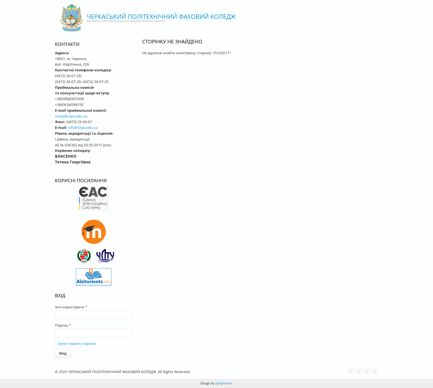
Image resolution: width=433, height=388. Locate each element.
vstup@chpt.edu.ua (71, 116)
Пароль (63, 325)
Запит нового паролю (77, 343)
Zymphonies (223, 383)
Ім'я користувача (71, 306)
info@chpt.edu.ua (82, 127)
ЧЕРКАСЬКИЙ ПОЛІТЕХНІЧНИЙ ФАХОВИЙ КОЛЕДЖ (161, 16)
